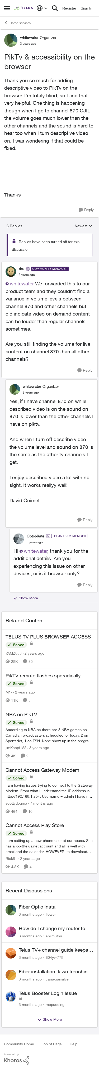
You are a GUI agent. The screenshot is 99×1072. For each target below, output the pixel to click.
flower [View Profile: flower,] (51, 914)
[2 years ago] (33, 653)
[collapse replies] (49, 264)
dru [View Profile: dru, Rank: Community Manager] (21, 268)
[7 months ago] (40, 803)
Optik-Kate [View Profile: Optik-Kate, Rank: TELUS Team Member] (35, 536)
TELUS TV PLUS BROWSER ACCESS (48, 637)
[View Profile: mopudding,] (11, 996)
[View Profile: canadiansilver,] (11, 975)
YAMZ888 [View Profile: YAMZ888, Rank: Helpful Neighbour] (14, 653)
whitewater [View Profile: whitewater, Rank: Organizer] (29, 37)
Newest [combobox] (83, 226)
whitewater (22, 283)
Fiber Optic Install (38, 907)
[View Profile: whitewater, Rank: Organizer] (10, 40)
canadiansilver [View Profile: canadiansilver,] (58, 979)
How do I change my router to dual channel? (52, 928)
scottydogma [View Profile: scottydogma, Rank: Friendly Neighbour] (16, 803)
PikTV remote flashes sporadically (43, 675)
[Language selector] (42, 8)
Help (73, 1044)
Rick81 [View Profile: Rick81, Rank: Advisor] (11, 858)
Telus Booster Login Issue (48, 993)
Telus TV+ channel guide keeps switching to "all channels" (53, 950)
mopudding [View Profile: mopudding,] (55, 1004)
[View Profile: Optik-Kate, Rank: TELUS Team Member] (18, 538)
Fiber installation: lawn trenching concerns (55, 972)
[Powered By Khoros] (49, 1059)
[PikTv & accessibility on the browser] (27, 274)
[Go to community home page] (24, 8)
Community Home (19, 1044)
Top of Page (52, 1044)
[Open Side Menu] (7, 8)
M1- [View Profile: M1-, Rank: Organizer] (9, 692)
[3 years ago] (38, 747)
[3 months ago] (30, 914)
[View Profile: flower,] (11, 910)
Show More (25, 598)
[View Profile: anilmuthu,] (11, 932)
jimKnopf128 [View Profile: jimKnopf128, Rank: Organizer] (16, 747)
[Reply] (86, 209)
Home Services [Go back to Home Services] (17, 23)
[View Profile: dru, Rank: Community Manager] (11, 271)
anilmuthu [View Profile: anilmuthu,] (54, 935)
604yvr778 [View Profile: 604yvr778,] (54, 957)
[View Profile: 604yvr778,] (11, 953)
